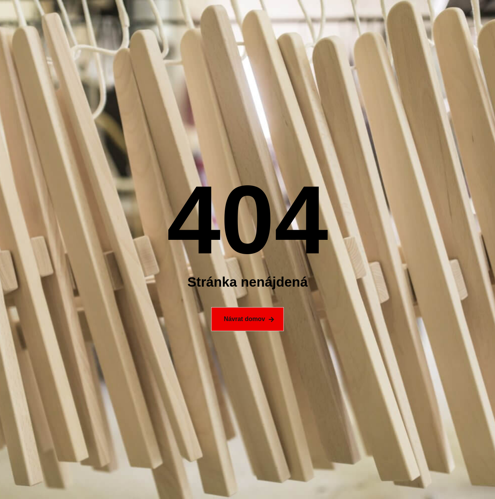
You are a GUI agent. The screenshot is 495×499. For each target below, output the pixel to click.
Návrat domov (244, 319)
